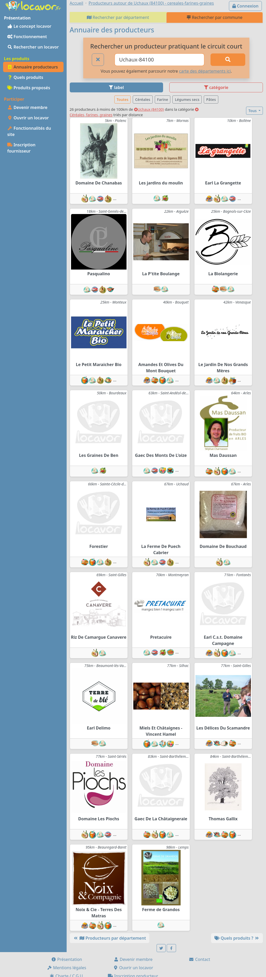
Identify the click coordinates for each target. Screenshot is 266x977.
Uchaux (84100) (149, 109)
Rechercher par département (118, 17)
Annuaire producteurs (32, 67)
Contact (199, 959)
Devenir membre (27, 107)
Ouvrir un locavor (28, 118)
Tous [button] (252, 110)
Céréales (142, 99)
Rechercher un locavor (33, 47)
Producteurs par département (109, 938)
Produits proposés (28, 88)
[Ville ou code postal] (159, 59)
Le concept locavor (29, 26)
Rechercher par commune (214, 17)
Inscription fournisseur (21, 148)
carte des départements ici (204, 71)
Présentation (66, 959)
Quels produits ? (237, 938)
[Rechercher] (228, 59)
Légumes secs (187, 99)
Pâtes (211, 99)
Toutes (122, 99)
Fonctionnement (27, 36)
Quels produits (25, 77)
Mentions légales (66, 968)
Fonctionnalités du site (29, 131)
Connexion (245, 6)
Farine (162, 99)
